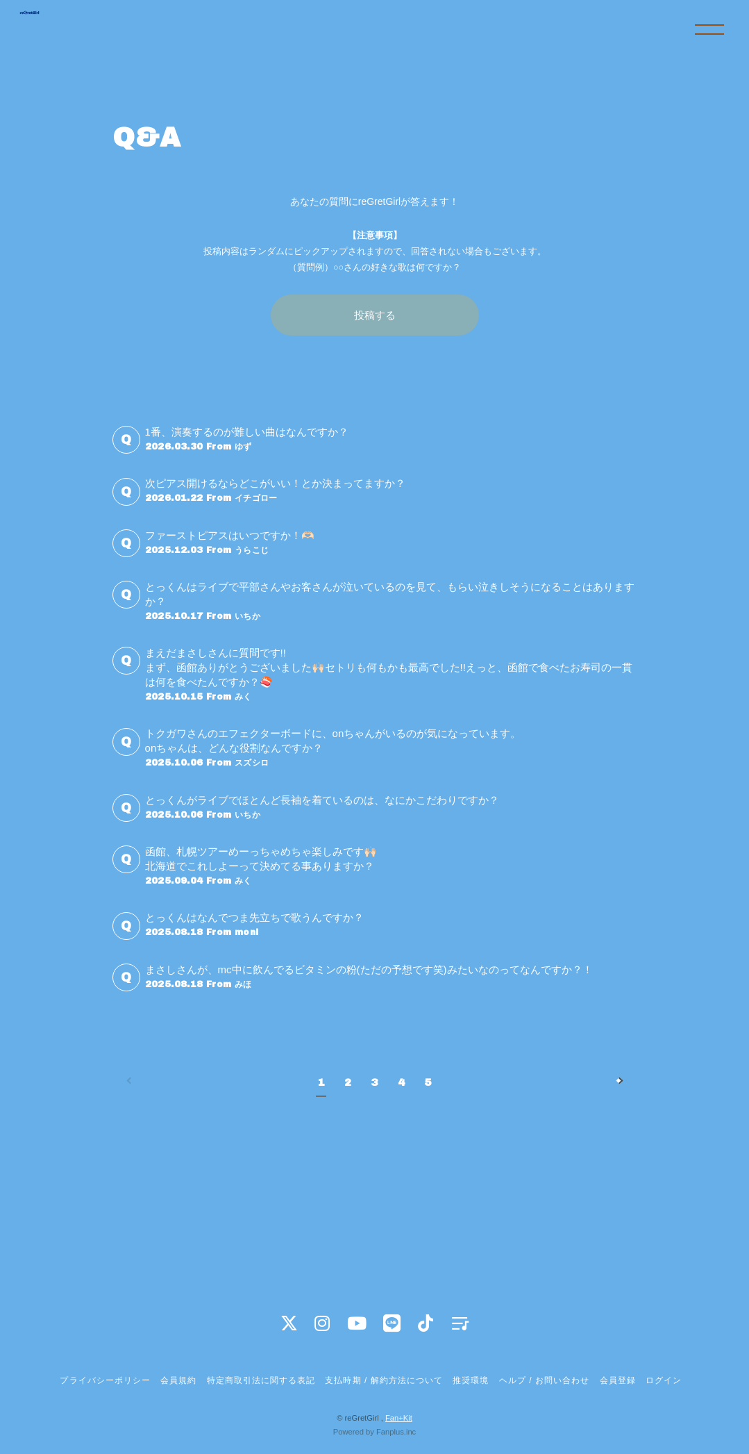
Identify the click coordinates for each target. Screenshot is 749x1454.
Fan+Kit (398, 1418)
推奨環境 (471, 1380)
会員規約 (178, 1380)
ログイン (664, 1380)
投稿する (375, 315)
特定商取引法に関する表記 (261, 1380)
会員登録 (618, 1380)
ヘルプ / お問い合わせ (544, 1380)
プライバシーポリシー (105, 1380)
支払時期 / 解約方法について (384, 1380)
